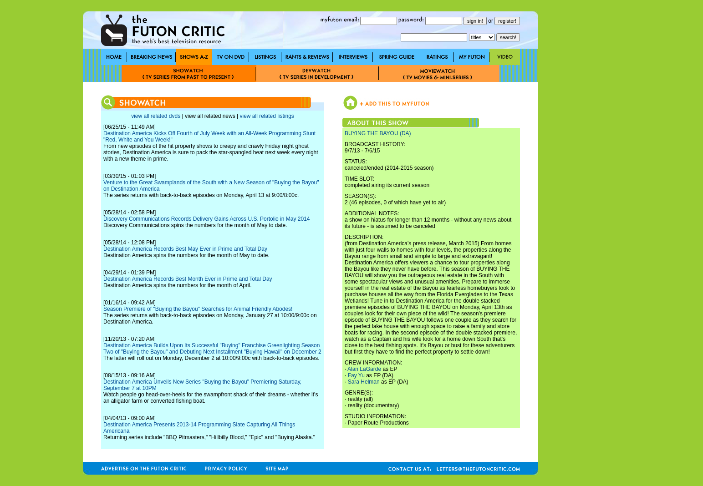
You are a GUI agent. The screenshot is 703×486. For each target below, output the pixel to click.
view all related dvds (155, 116)
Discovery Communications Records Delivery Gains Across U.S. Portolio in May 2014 (206, 219)
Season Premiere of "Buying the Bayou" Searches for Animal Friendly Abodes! (197, 309)
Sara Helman (364, 382)
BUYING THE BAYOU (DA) (378, 133)
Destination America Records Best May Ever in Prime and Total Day (185, 249)
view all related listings (266, 116)
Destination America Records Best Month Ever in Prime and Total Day (187, 279)
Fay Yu (356, 375)
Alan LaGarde (364, 369)
